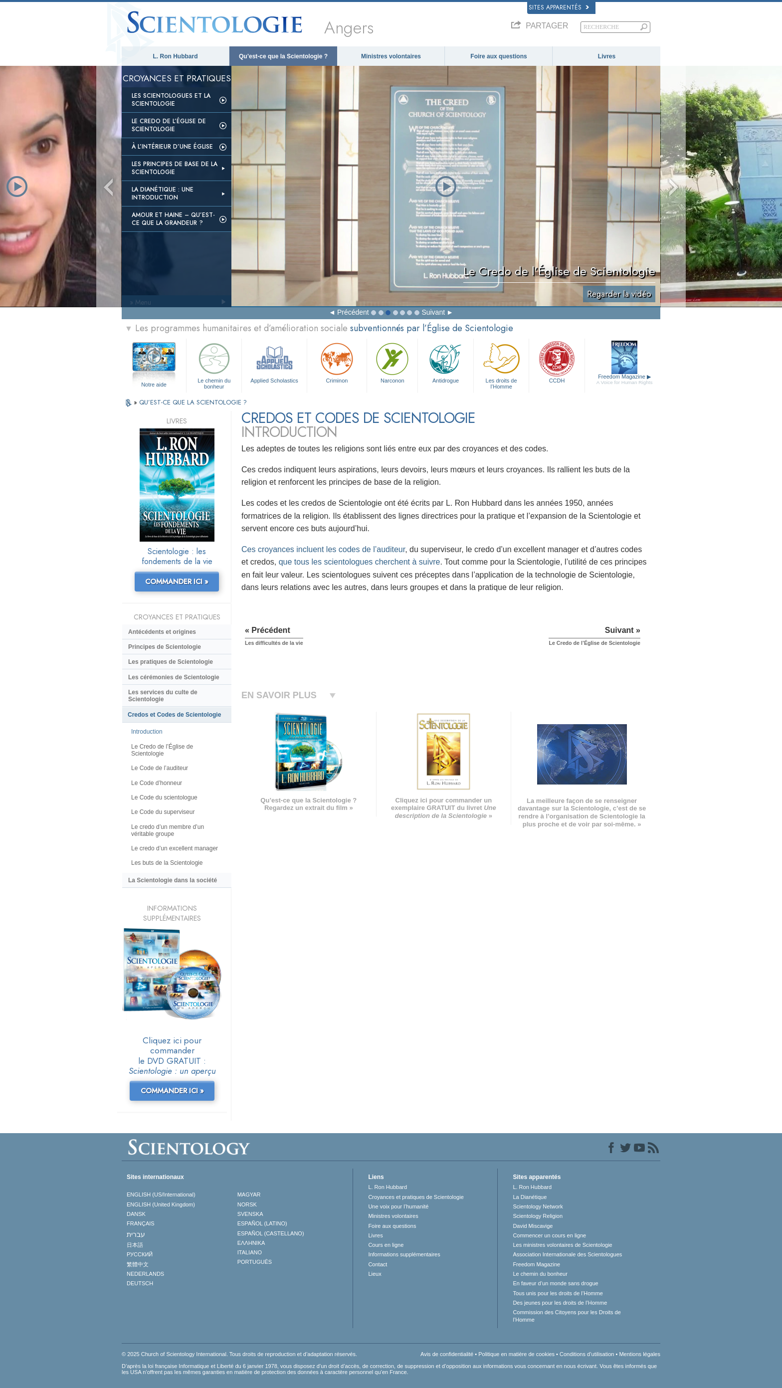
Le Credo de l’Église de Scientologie (169, 125)
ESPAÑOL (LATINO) (262, 1223)
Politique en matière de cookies (516, 1354)
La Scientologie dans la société (172, 880)
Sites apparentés (559, 7)
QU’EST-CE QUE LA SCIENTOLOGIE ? (193, 402)
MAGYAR (249, 1194)
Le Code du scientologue (164, 797)
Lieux (374, 1274)
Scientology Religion (538, 1216)
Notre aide (154, 385)
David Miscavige (533, 1226)
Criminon (337, 362)
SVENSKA (250, 1214)
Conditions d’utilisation (587, 1354)
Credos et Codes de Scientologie (174, 714)
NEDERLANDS (145, 1274)
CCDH (557, 362)
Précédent (353, 312)
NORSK (247, 1204)
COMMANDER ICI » (176, 582)
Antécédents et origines (162, 631)
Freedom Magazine (624, 380)
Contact (377, 1264)
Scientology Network (538, 1206)
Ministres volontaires (391, 56)
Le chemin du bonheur (214, 364)
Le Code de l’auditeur (159, 768)
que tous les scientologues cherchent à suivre (359, 562)
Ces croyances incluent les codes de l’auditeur (323, 549)
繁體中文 (138, 1264)
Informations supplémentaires (404, 1254)
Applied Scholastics (274, 362)
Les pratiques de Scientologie (170, 661)
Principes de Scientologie (164, 646)
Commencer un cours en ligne (549, 1235)
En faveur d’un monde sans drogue (555, 1283)
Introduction (147, 731)
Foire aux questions (498, 56)
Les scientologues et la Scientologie (171, 99)
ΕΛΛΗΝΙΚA (251, 1243)
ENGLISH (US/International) (161, 1194)
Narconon (392, 362)
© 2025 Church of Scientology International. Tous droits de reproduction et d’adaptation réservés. (239, 1354)
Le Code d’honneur (156, 783)
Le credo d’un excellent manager (174, 848)
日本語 (135, 1245)
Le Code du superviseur (163, 811)
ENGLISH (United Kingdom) (161, 1204)
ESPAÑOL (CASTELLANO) (270, 1233)
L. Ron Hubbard (175, 56)
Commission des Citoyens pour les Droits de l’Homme (566, 1315)
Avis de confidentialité (446, 1354)
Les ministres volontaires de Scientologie (562, 1245)
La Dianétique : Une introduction (163, 193)
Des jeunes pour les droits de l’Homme (560, 1303)
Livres (606, 56)
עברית (136, 1234)
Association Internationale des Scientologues (567, 1254)
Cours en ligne (385, 1245)
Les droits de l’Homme (501, 364)
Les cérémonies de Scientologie (173, 677)
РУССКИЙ (140, 1254)
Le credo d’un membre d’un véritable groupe (167, 830)
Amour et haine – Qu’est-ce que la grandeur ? (173, 218)
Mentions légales (639, 1354)
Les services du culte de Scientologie (162, 696)
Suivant (433, 312)
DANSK (136, 1214)
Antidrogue (445, 362)
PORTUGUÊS (254, 1262)
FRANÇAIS (141, 1223)
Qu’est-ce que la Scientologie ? (283, 56)
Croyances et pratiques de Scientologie (415, 1197)
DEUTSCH (140, 1283)
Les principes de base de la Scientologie (174, 168)
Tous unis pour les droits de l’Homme (557, 1293)
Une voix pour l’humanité (398, 1206)
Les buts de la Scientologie (166, 862)
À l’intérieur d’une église (172, 146)
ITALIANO (249, 1252)
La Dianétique (530, 1197)
